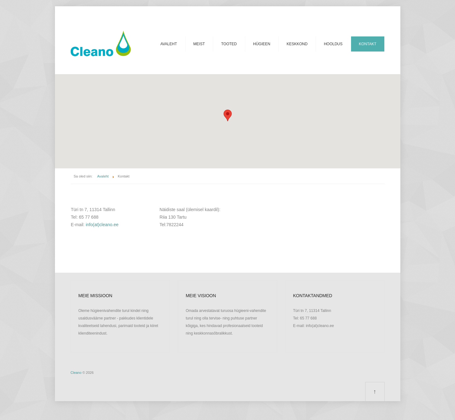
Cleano (76, 372)
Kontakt (367, 44)
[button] (228, 115)
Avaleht (168, 44)
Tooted (229, 44)
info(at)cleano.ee (102, 224)
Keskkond (297, 44)
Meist (199, 44)
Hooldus (333, 44)
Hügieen (261, 44)
